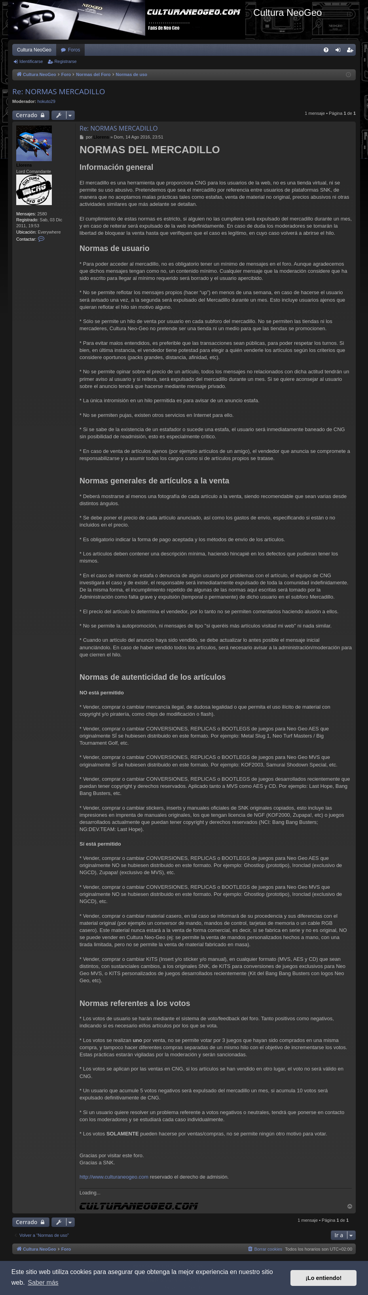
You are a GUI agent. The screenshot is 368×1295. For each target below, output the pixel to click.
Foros (74, 50)
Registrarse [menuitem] (351, 51)
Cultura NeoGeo (34, 50)
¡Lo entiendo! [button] (323, 1278)
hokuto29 (46, 101)
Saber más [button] (43, 1282)
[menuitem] (326, 50)
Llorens (24, 165)
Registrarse (65, 61)
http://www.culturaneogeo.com (114, 1177)
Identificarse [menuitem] (340, 51)
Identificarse (31, 61)
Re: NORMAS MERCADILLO (58, 91)
